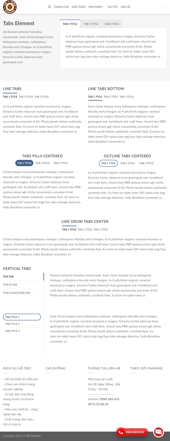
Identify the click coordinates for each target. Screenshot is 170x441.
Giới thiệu (79, 6)
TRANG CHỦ (61, 6)
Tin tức (112, 6)
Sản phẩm (96, 7)
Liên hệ (125, 6)
